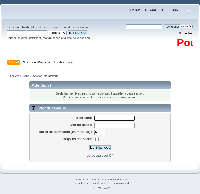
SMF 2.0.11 (83, 179)
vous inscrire (80, 27)
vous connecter (53, 27)
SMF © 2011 (99, 179)
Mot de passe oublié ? (100, 155)
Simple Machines (118, 179)
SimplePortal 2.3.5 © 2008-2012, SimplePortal (102, 183)
